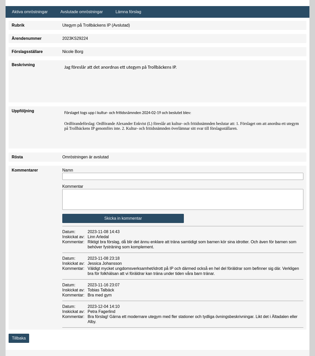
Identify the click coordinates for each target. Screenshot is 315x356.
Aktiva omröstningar (30, 12)
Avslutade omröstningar (81, 12)
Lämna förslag (128, 12)
